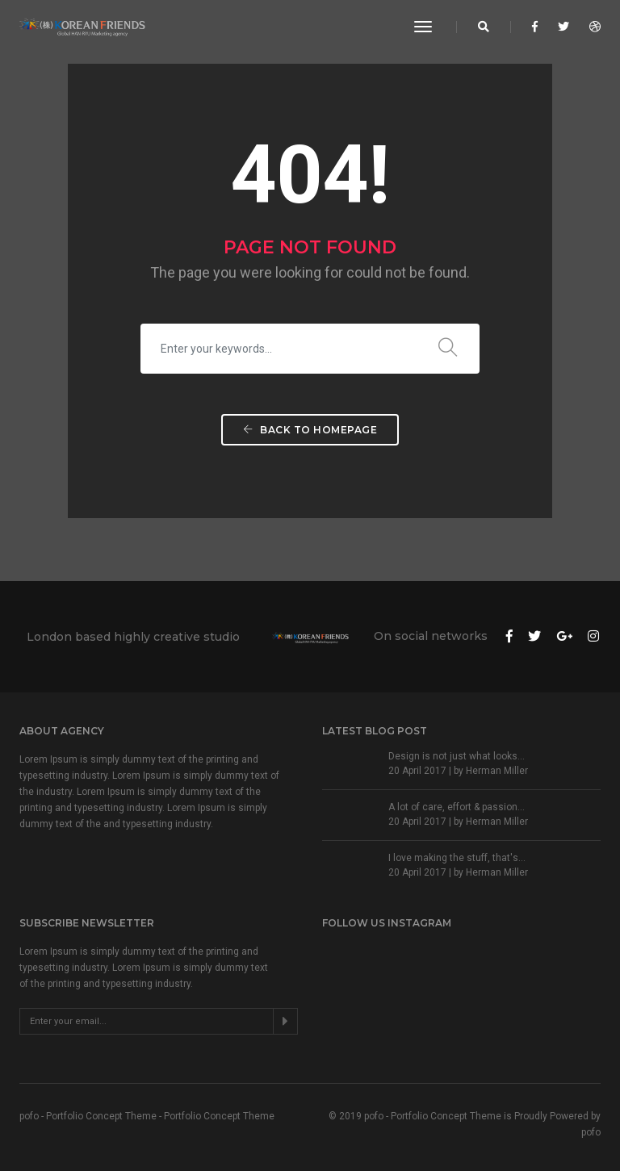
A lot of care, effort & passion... (456, 807)
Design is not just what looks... (456, 756)
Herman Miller (497, 770)
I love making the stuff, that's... (457, 858)
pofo (591, 1132)
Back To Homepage (310, 430)
